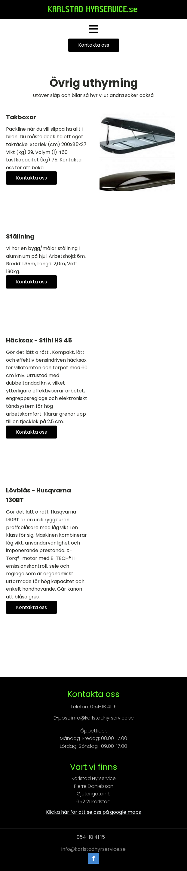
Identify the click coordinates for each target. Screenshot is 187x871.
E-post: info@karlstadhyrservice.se (94, 717)
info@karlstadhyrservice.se (93, 849)
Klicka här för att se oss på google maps (93, 812)
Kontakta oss (93, 45)
